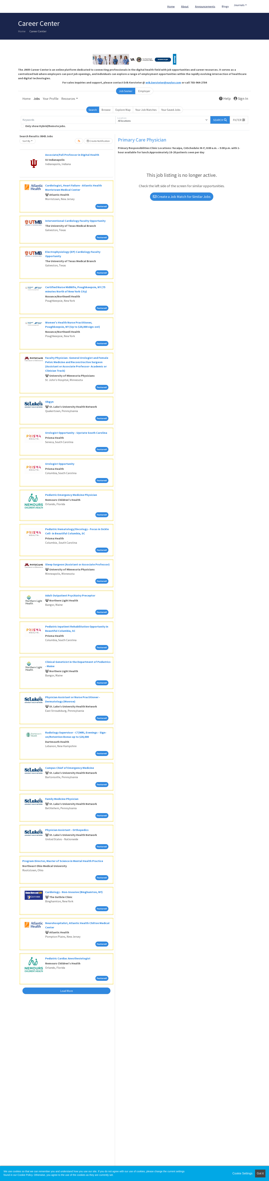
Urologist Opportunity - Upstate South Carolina (76, 432)
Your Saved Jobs (170, 110)
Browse (106, 110)
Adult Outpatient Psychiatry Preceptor (70, 595)
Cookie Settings (242, 1173)
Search (93, 110)
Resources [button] (68, 99)
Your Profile (50, 99)
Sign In (241, 98)
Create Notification (98, 141)
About (185, 6)
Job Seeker (125, 91)
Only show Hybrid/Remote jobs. (45, 126)
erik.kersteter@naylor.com (163, 82)
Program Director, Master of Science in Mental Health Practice (62, 861)
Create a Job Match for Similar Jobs (181, 196)
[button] (239, 120)
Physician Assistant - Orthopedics (67, 830)
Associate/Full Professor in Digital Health (72, 154)
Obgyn (49, 401)
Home (171, 6)
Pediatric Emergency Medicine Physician (71, 495)
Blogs (225, 6)
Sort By (26, 141)
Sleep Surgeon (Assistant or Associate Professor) (77, 564)
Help (225, 98)
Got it (260, 1173)
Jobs (36, 99)
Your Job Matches (146, 110)
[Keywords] (68, 120)
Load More (66, 991)
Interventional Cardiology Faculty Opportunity (75, 220)
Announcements (205, 6)
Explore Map (123, 110)
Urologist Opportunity (59, 464)
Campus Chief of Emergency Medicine (69, 768)
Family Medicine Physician (61, 799)
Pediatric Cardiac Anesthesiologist (67, 958)
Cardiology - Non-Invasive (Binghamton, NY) (74, 892)
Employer (144, 91)
